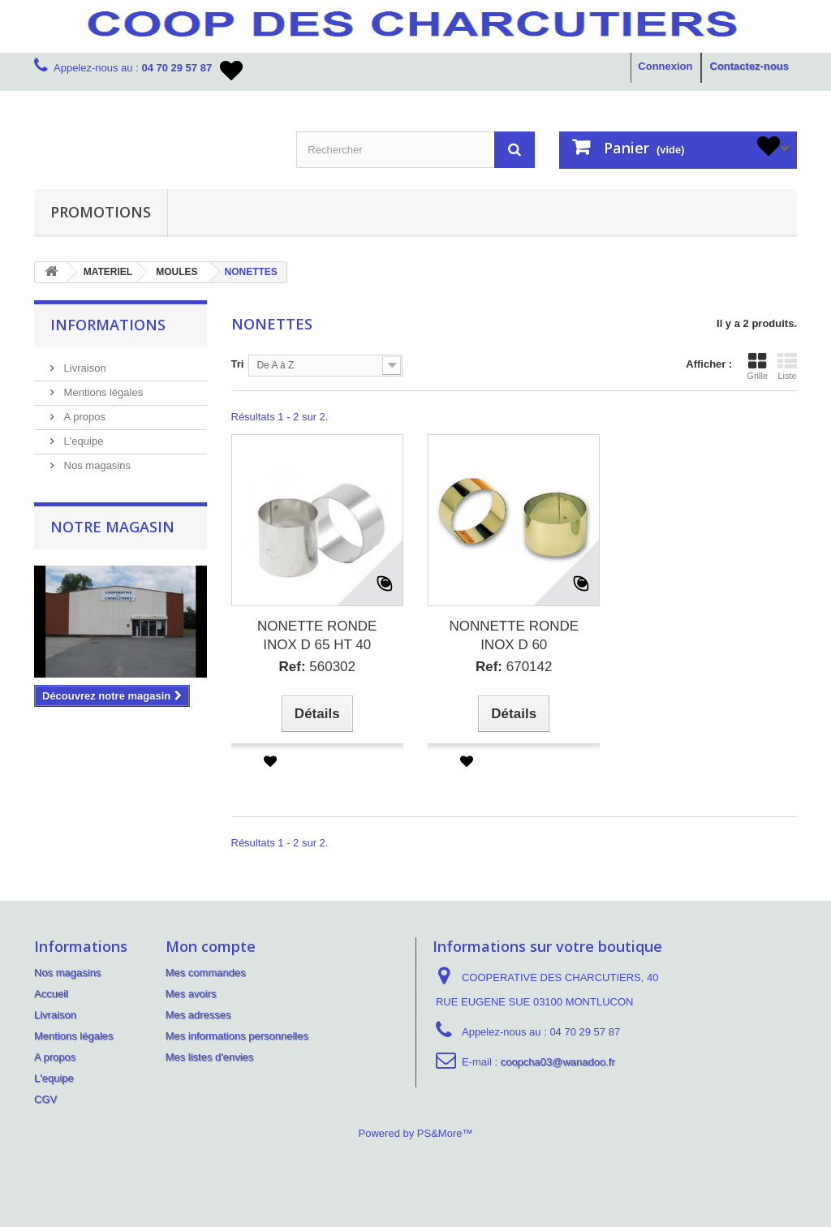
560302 (316, 666)
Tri (237, 364)
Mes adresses (198, 1015)
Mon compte (211, 946)
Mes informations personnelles (237, 1036)
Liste (787, 366)
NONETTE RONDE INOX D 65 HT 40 (317, 635)
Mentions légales (102, 392)
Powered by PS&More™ (416, 1133)
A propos (83, 417)
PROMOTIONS (100, 212)
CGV (45, 1099)
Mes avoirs (191, 994)
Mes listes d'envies (210, 1057)
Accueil (51, 994)
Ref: (291, 666)
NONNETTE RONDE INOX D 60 (514, 635)
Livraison (83, 368)
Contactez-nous (750, 66)
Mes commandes (206, 973)
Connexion (665, 66)
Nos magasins (96, 465)
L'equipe (82, 441)
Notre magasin (112, 526)
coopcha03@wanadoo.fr (558, 1062)
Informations (108, 324)
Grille (757, 366)
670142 (514, 666)
